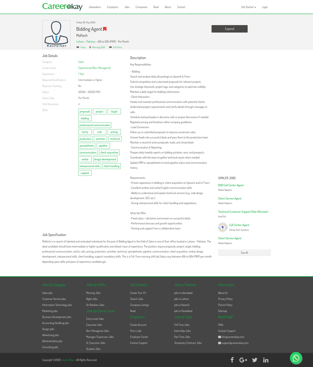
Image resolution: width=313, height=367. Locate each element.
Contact (181, 7)
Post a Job (135, 330)
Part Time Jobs (182, 336)
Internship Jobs (182, 330)
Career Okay (68, 360)
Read (156, 7)
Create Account (138, 324)
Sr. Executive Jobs (95, 343)
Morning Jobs (93, 292)
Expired (229, 29)
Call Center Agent (239, 225)
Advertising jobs (50, 335)
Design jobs (48, 329)
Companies (141, 7)
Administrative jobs (52, 341)
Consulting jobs (50, 347)
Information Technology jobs (57, 305)
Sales (81, 61)
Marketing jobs (50, 311)
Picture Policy (225, 305)
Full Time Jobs (181, 324)
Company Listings (139, 305)
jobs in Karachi (181, 305)
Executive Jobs (94, 324)
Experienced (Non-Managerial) (94, 68)
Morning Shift (98, 47)
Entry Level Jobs (95, 318)
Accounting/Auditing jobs (55, 323)
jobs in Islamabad (183, 292)
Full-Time (117, 47)
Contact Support (139, 343)
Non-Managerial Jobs (97, 330)
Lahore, (80, 41)
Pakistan (90, 41)
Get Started (248, 7)
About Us (223, 292)
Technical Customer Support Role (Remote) (243, 212)
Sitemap (222, 311)
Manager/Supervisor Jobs (100, 336)
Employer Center (139, 336)
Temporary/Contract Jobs (188, 343)
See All (244, 252)
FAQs (220, 324)
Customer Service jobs (54, 299)
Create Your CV (138, 292)
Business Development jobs (56, 317)
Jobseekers (95, 7)
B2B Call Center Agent (231, 185)
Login (265, 7)
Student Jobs (93, 349)
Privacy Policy (225, 299)
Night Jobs (92, 299)
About (168, 7)
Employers (113, 7)
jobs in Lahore (181, 299)
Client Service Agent (229, 198)
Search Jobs (136, 299)
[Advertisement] (244, 114)
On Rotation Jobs (95, 305)
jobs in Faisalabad (183, 311)
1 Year (82, 47)
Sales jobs (47, 292)
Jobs (127, 7)
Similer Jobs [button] (227, 178)
